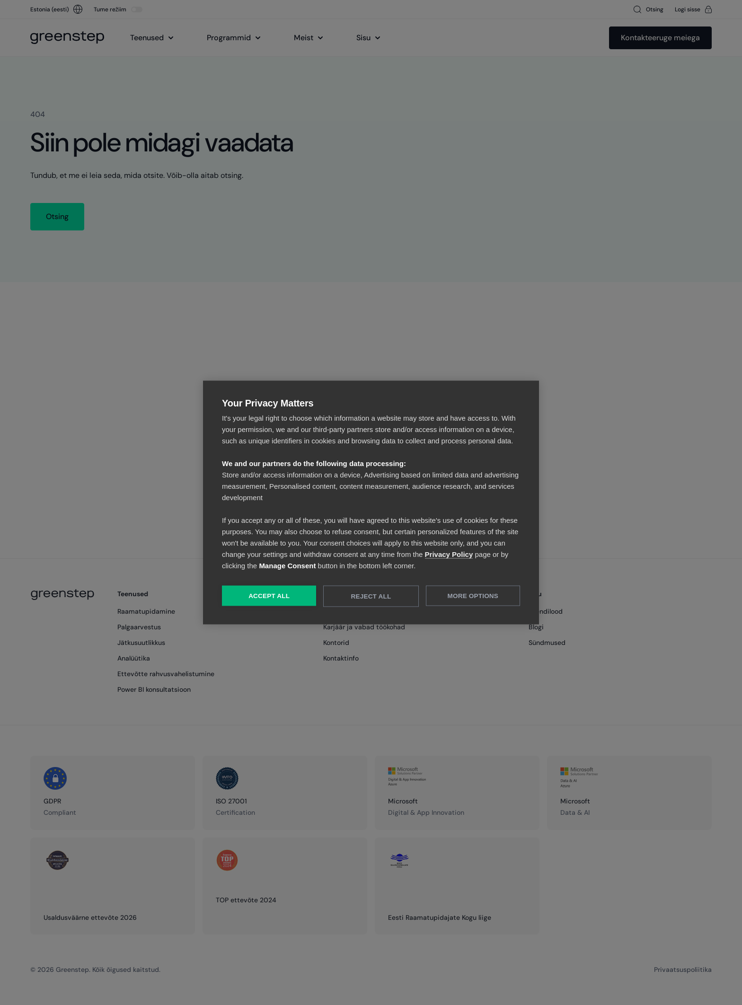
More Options (473, 595)
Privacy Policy (449, 554)
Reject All (371, 596)
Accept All (269, 595)
